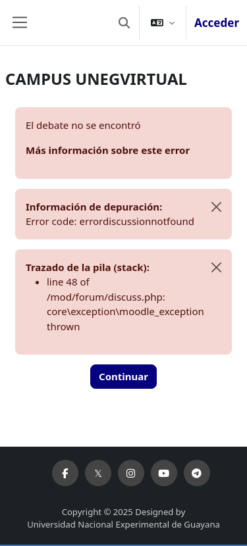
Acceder (216, 22)
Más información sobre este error (108, 150)
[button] (124, 22)
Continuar (123, 376)
